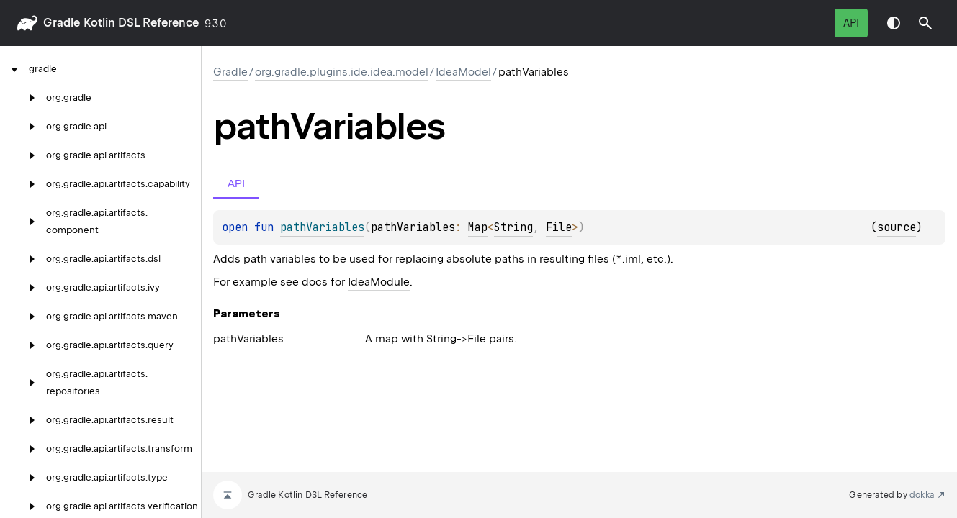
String (513, 227)
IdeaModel (463, 71)
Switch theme (893, 23)
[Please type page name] (925, 23)
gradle (61, 22)
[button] (925, 23)
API (851, 23)
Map (478, 227)
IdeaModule (379, 282)
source (896, 227)
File (559, 227)
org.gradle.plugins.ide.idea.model (341, 71)
